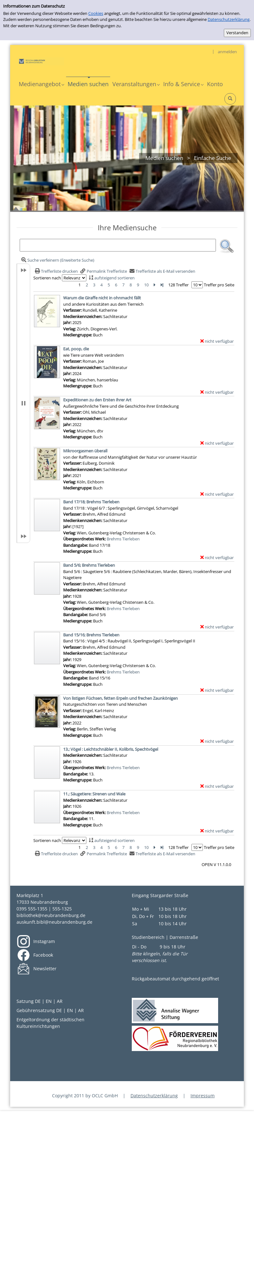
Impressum (202, 1096)
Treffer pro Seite (219, 285)
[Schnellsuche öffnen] (230, 99)
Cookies (95, 13)
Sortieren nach (47, 278)
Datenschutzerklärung (229, 19)
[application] (41, 84)
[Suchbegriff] (118, 245)
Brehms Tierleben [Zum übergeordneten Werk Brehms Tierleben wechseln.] (123, 539)
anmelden (227, 51)
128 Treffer (178, 285)
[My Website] (40, 61)
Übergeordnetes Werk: (85, 539)
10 (146, 285)
